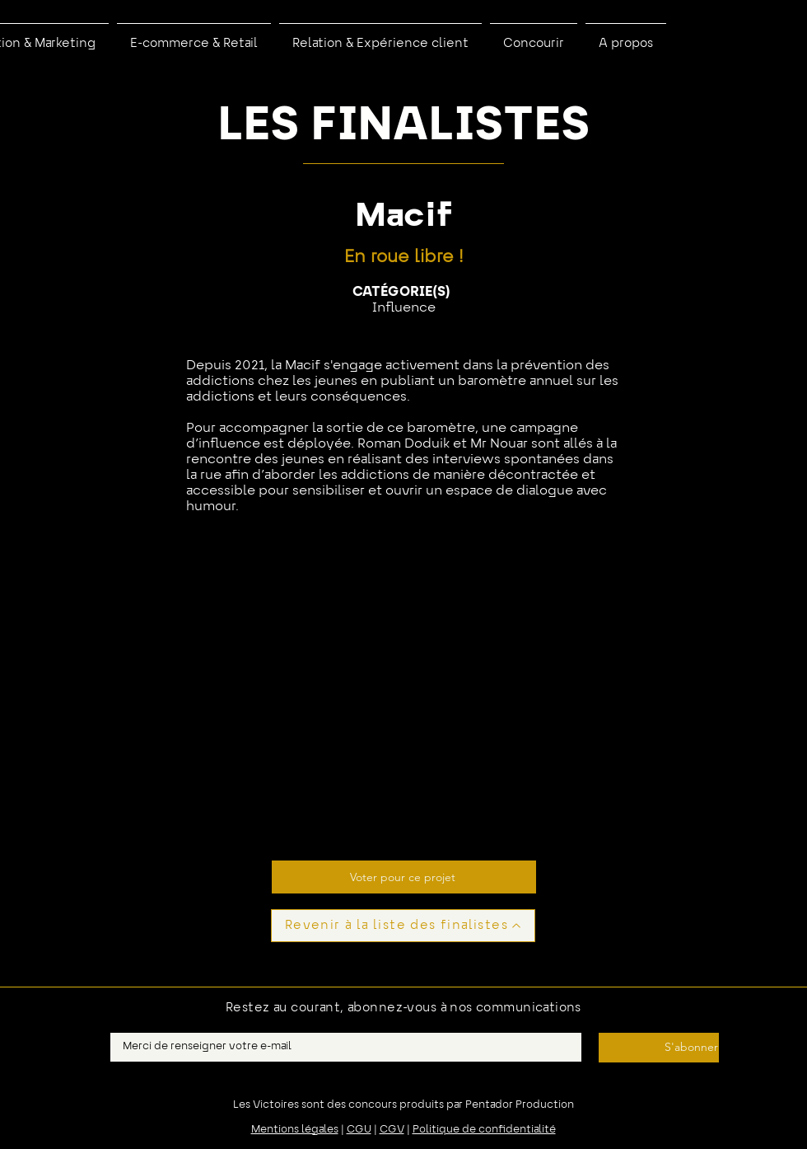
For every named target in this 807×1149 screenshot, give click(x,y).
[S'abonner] (659, 1047)
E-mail (125, 1028)
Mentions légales (294, 1130)
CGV (392, 1130)
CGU (359, 1130)
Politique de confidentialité (484, 1130)
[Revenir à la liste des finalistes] (403, 925)
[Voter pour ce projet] (404, 877)
